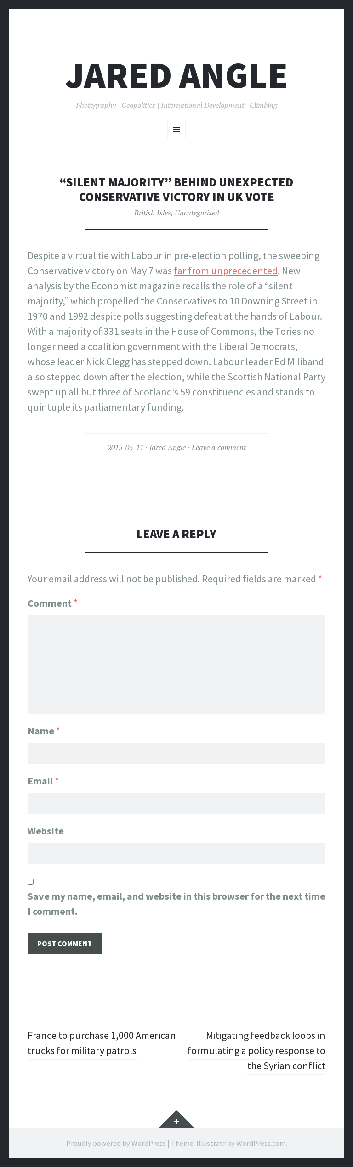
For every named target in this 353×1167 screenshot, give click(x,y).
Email (43, 780)
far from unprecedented (226, 270)
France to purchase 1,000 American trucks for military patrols (102, 1043)
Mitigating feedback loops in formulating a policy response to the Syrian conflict (256, 1050)
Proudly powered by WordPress (116, 1143)
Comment (53, 603)
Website (46, 830)
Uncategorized (197, 213)
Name (44, 730)
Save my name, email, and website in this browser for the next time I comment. (176, 904)
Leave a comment (219, 447)
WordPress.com (261, 1143)
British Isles (152, 213)
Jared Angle (176, 75)
